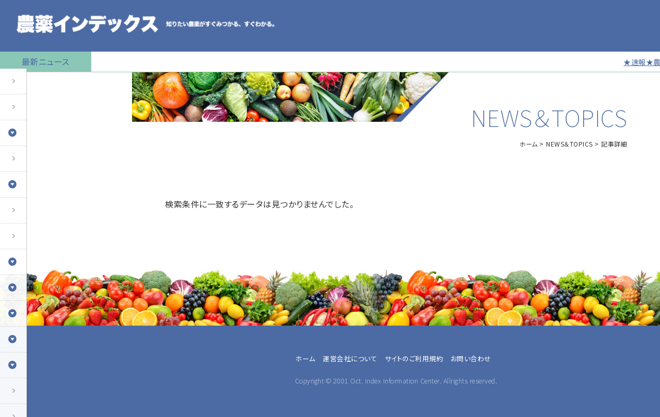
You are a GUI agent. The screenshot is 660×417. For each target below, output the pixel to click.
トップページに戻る (39, 85)
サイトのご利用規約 (414, 358)
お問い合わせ (471, 358)
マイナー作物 (28, 240)
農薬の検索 (25, 111)
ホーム (528, 143)
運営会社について (350, 358)
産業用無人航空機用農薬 (50, 162)
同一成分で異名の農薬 (46, 395)
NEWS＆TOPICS (569, 143)
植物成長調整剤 (34, 214)
